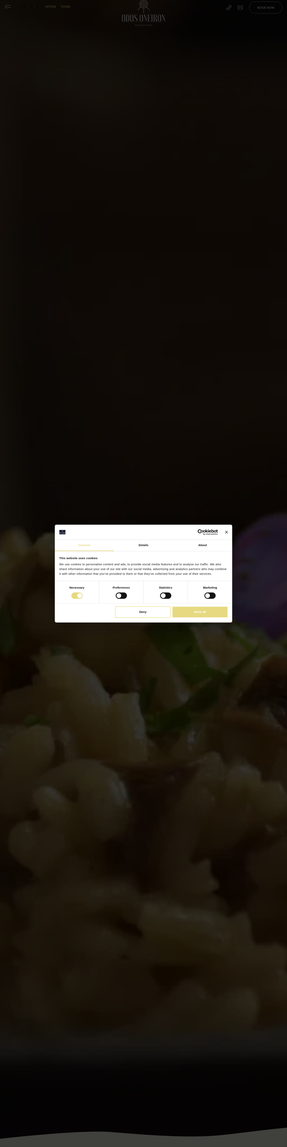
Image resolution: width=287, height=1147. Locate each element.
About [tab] (202, 545)
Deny (142, 612)
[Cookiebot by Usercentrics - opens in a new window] (200, 532)
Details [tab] (143, 545)
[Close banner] (226, 532)
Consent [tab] (84, 545)
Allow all (200, 612)
